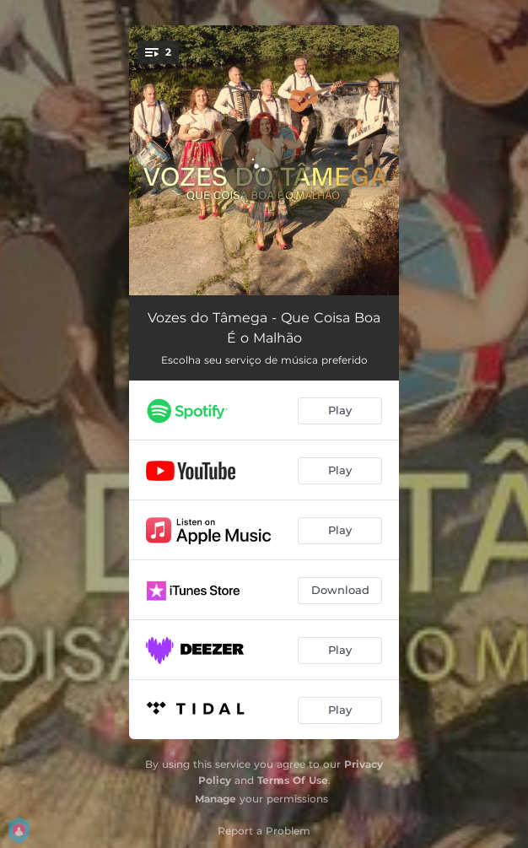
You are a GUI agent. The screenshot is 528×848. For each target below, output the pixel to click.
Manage (215, 798)
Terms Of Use (292, 780)
